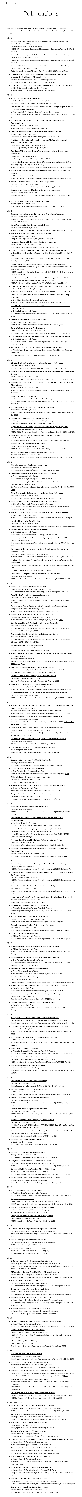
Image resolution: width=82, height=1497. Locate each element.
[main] (41, 13)
